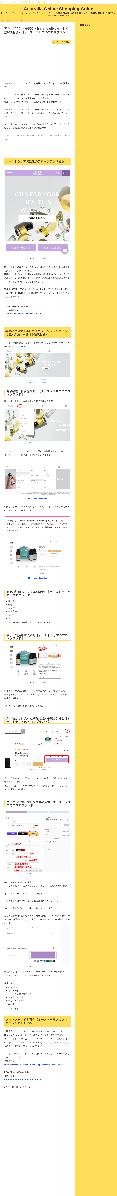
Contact (32, 2)
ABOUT (23, 2)
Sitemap (41, 2)
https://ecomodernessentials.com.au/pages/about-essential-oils (34, 1065)
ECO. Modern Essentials (37, 258)
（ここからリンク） (22, 346)
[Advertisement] (37, 63)
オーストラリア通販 (61, 42)
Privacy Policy (59, 135)
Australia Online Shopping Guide (58, 8)
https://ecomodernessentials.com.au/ (24, 313)
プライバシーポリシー (9, 2)
